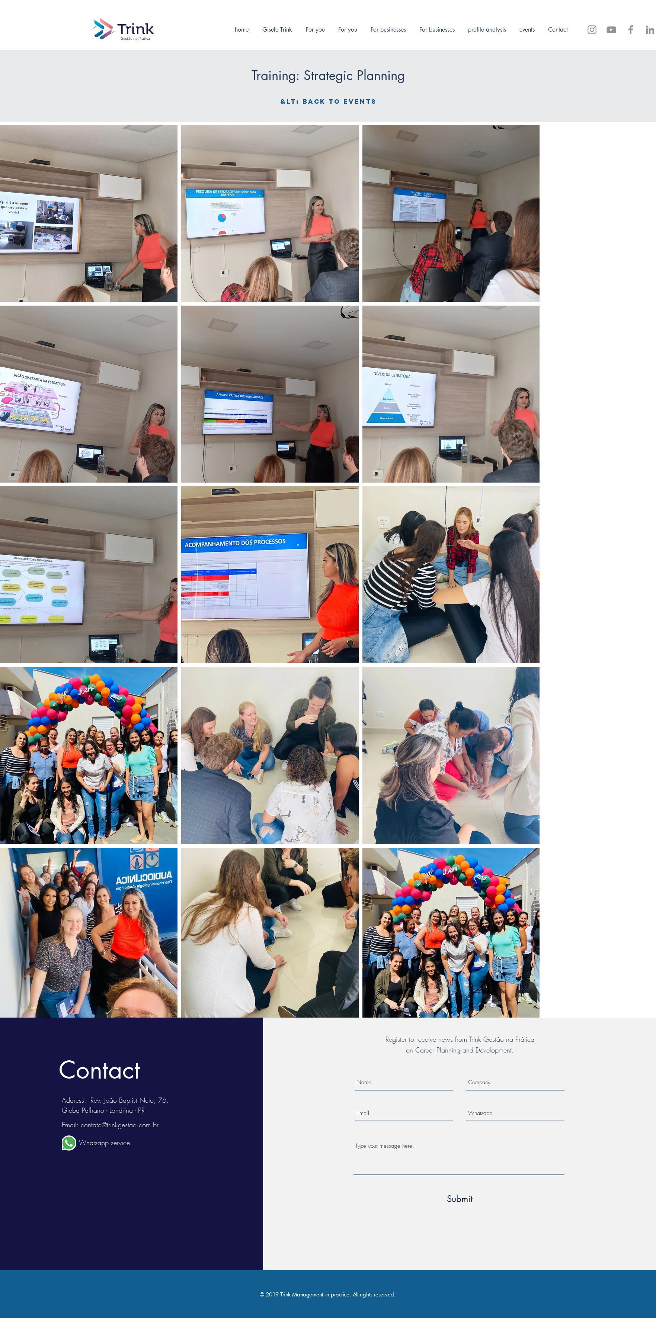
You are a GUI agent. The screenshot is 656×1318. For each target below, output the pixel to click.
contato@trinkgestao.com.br (120, 1124)
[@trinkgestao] (592, 30)
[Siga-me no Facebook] (631, 30)
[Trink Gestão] (650, 30)
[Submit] (460, 1199)
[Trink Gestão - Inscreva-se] (611, 30)
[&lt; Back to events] (328, 101)
